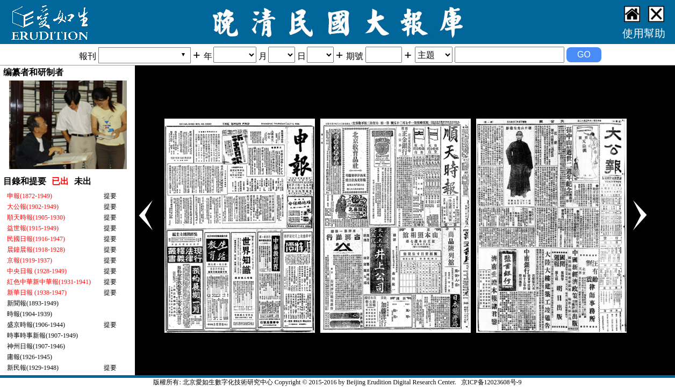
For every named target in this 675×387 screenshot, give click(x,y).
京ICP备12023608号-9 (491, 382)
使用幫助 (643, 33)
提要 (110, 196)
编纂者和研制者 (33, 72)
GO (584, 54)
